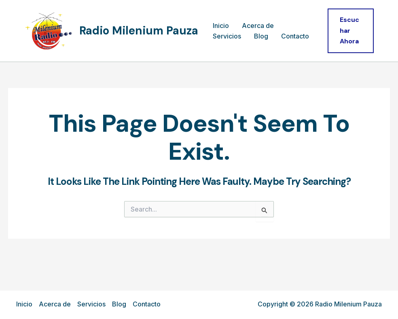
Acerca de (258, 25)
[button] (351, 31)
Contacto (295, 36)
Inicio (221, 25)
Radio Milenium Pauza (138, 30)
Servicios (227, 36)
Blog (261, 36)
